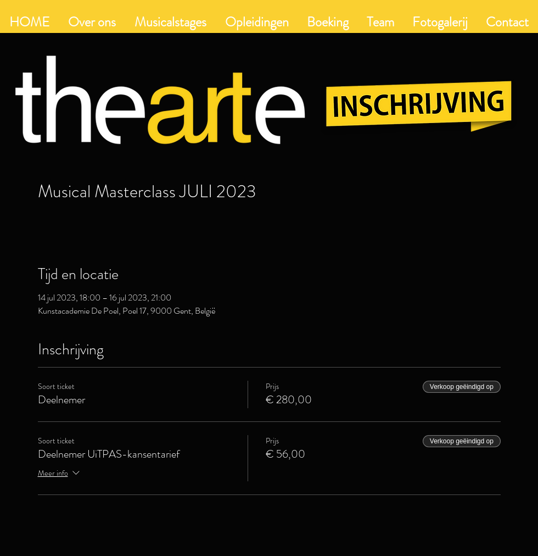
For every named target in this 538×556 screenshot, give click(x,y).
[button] (257, 22)
